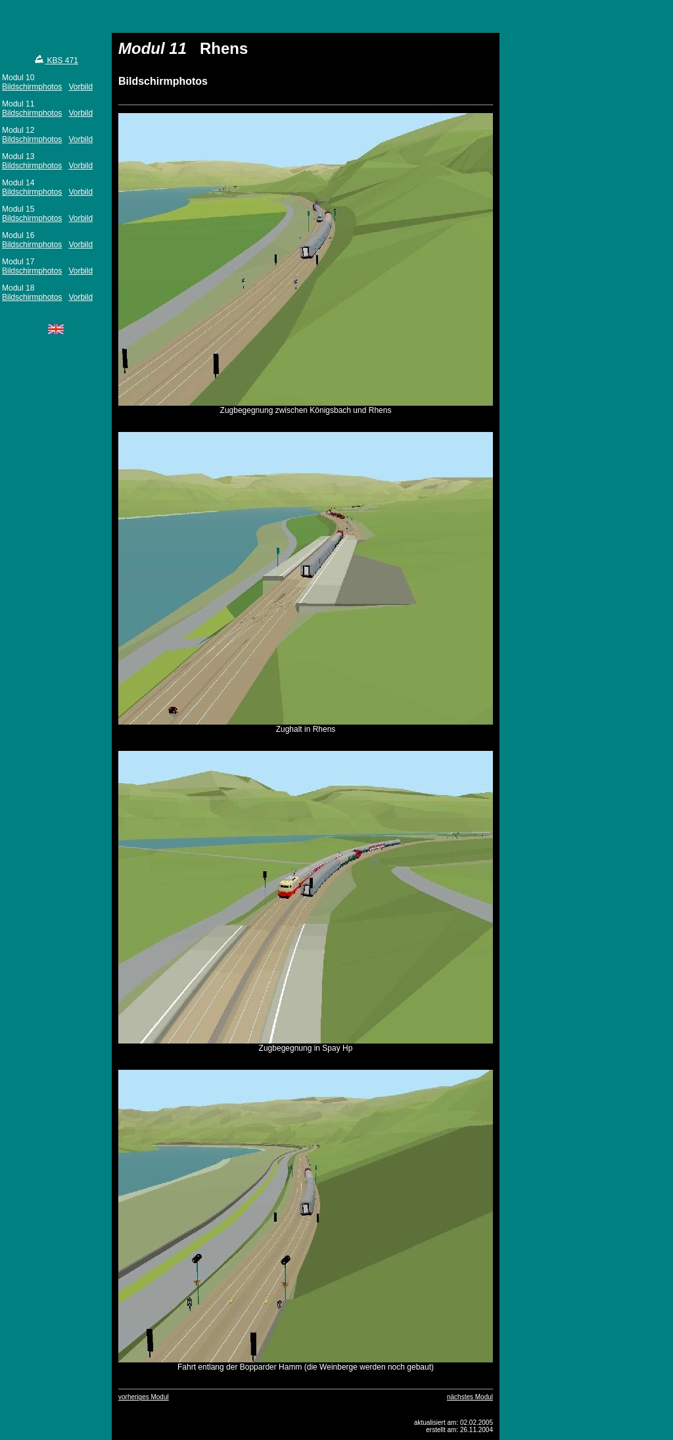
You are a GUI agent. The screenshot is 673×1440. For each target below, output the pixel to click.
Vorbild (80, 86)
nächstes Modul (470, 1397)
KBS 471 (56, 60)
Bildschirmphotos (32, 86)
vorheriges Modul (143, 1397)
